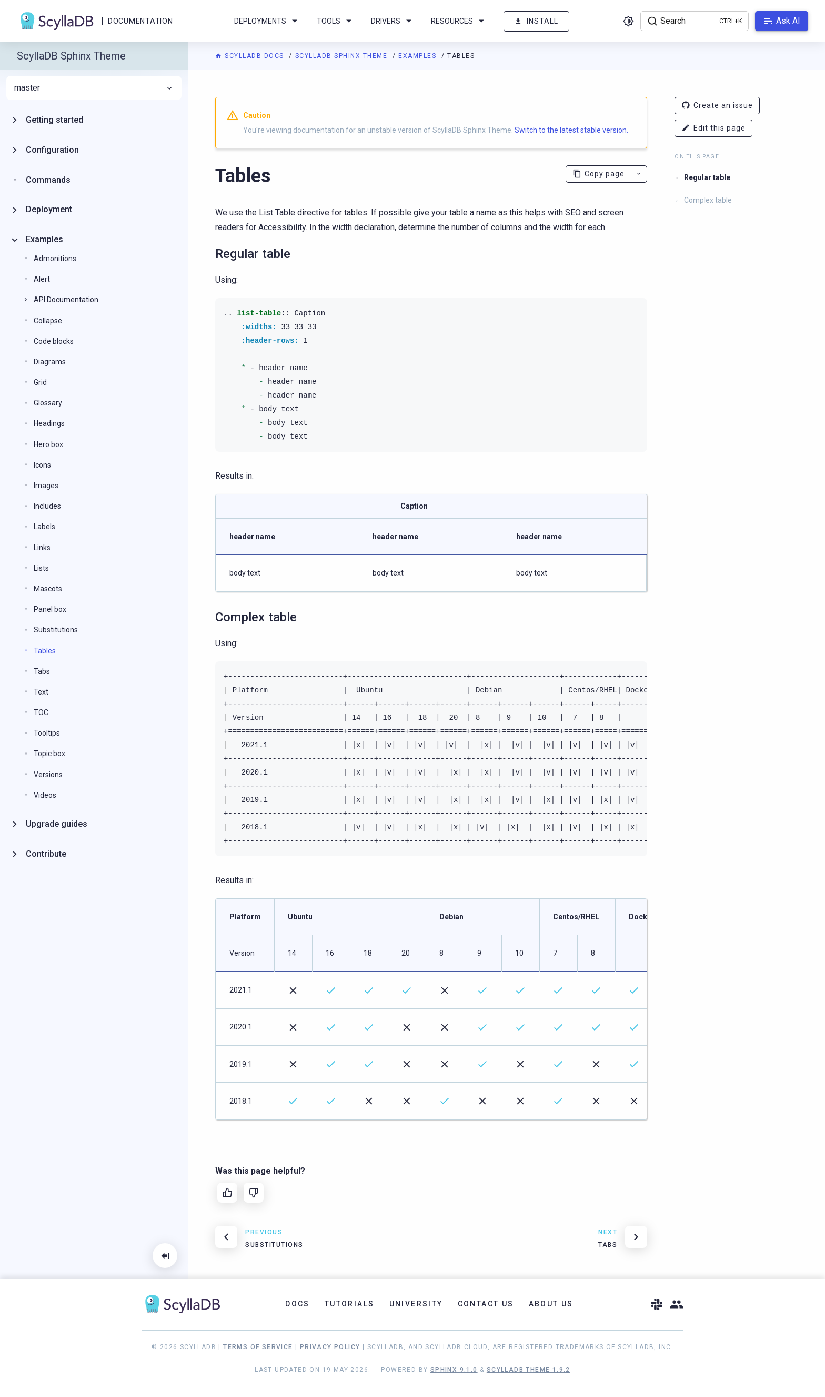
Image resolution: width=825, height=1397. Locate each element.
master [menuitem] (94, 88)
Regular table (707, 177)
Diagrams (50, 362)
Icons (42, 465)
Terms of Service (258, 1347)
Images (46, 485)
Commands (48, 180)
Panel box (50, 609)
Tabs (42, 671)
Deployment (49, 209)
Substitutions (56, 630)
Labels (44, 526)
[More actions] (639, 174)
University (416, 1304)
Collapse (48, 320)
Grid (40, 382)
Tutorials (350, 1304)
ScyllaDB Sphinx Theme (342, 56)
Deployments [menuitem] (267, 21)
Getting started (54, 120)
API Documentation (66, 299)
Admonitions (55, 258)
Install (536, 21)
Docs (297, 1304)
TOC (41, 712)
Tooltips (47, 733)
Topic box (49, 753)
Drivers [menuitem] (393, 21)
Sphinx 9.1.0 (454, 1369)
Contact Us (486, 1304)
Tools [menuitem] (336, 21)
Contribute (46, 854)
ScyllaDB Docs (250, 56)
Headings (49, 423)
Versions (48, 774)
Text (41, 692)
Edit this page (713, 128)
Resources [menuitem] (459, 21)
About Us (551, 1304)
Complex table (708, 200)
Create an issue (717, 105)
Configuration (52, 150)
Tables (45, 651)
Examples (418, 56)
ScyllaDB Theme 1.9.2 (528, 1369)
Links (42, 547)
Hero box (48, 444)
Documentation (140, 21)
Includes (47, 506)
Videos (45, 795)
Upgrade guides (56, 824)
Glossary (48, 403)
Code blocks (54, 341)
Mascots (48, 588)
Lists (41, 568)
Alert (42, 279)
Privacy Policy (330, 1347)
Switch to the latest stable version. (571, 130)
